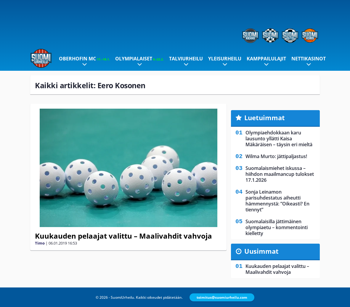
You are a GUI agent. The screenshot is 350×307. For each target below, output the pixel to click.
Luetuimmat (264, 117)
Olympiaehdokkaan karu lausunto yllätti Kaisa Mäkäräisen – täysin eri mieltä (278, 138)
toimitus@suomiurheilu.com (222, 297)
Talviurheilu (186, 58)
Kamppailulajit (266, 58)
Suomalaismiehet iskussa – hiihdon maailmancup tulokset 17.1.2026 (279, 174)
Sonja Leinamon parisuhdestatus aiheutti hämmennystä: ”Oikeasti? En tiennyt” (277, 201)
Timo (40, 243)
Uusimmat (261, 251)
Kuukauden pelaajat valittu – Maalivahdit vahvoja (123, 236)
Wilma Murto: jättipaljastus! (276, 156)
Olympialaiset (139, 58)
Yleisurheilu (224, 58)
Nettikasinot (308, 58)
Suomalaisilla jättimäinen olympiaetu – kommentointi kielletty (276, 227)
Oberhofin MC (84, 58)
